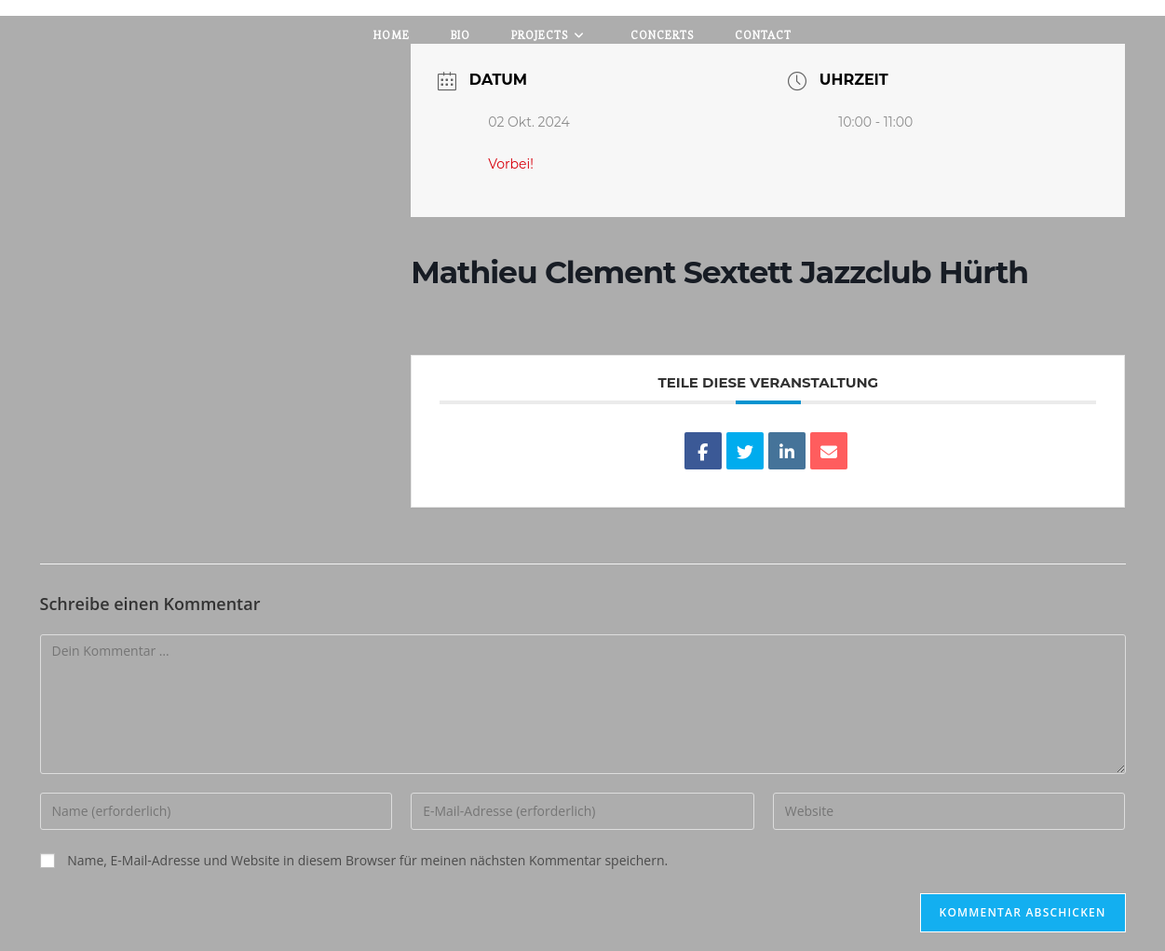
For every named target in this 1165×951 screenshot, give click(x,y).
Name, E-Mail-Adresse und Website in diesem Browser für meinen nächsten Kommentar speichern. (367, 860)
